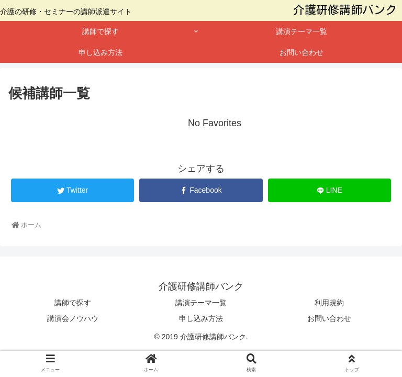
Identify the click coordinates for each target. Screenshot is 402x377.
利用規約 (329, 302)
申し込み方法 (201, 318)
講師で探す (72, 302)
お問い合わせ (329, 318)
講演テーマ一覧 (201, 302)
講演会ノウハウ (72, 318)
